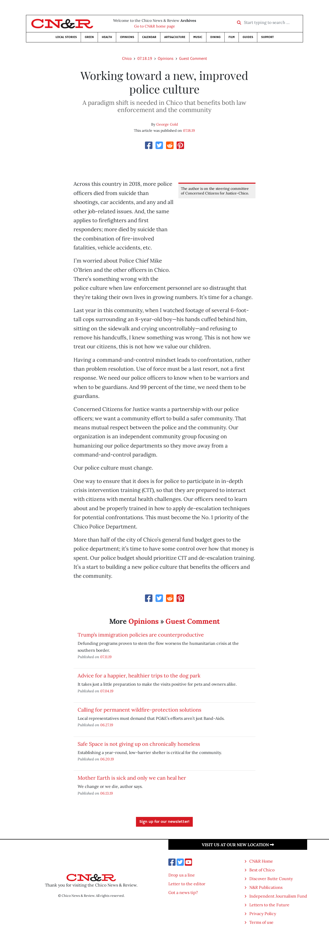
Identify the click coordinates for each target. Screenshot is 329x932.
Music (197, 37)
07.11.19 (106, 656)
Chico (127, 58)
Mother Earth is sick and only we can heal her (132, 778)
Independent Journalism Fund (278, 896)
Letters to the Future (269, 904)
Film (232, 37)
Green (89, 37)
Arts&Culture (174, 37)
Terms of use (261, 922)
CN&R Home (261, 861)
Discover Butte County (271, 878)
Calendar (149, 37)
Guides (248, 37)
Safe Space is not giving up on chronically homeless (139, 744)
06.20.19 (107, 759)
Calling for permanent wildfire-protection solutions (139, 709)
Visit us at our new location (238, 844)
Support (267, 37)
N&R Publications (265, 887)
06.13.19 (106, 793)
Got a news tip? (183, 892)
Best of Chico (262, 869)
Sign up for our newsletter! (164, 821)
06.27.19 (106, 724)
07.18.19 (144, 58)
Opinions (127, 37)
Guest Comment (193, 58)
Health (107, 37)
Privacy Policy (262, 913)
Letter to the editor (186, 883)
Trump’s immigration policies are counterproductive (141, 634)
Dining (215, 37)
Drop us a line (181, 875)
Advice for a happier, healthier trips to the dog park (139, 675)
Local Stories (66, 37)
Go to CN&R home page (154, 26)
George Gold (167, 124)
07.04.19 (106, 690)
